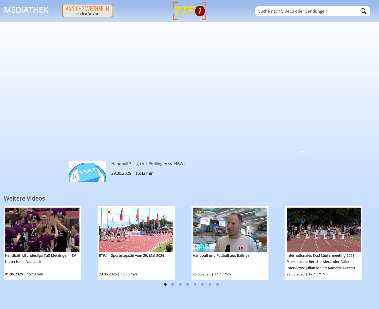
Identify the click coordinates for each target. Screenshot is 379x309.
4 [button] (187, 284)
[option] (51, 243)
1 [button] (165, 284)
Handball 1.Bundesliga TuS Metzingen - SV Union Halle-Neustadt (40, 258)
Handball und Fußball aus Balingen (222, 255)
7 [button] (210, 284)
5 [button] (195, 284)
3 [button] (180, 284)
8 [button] (217, 284)
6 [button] (202, 284)
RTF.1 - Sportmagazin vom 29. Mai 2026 (131, 255)
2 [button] (172, 284)
